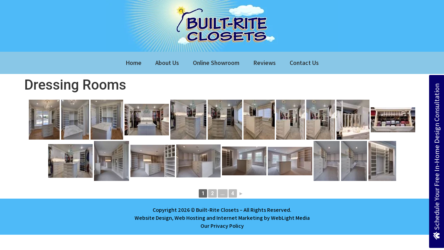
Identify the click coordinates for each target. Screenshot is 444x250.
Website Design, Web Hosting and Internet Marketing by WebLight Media (222, 218)
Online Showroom (216, 63)
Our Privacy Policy (222, 226)
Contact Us (304, 63)
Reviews (264, 63)
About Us (167, 63)
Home (134, 63)
